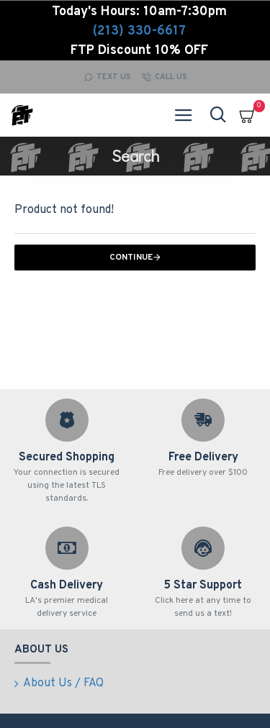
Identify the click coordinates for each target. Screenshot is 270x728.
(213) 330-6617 (139, 31)
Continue (131, 257)
